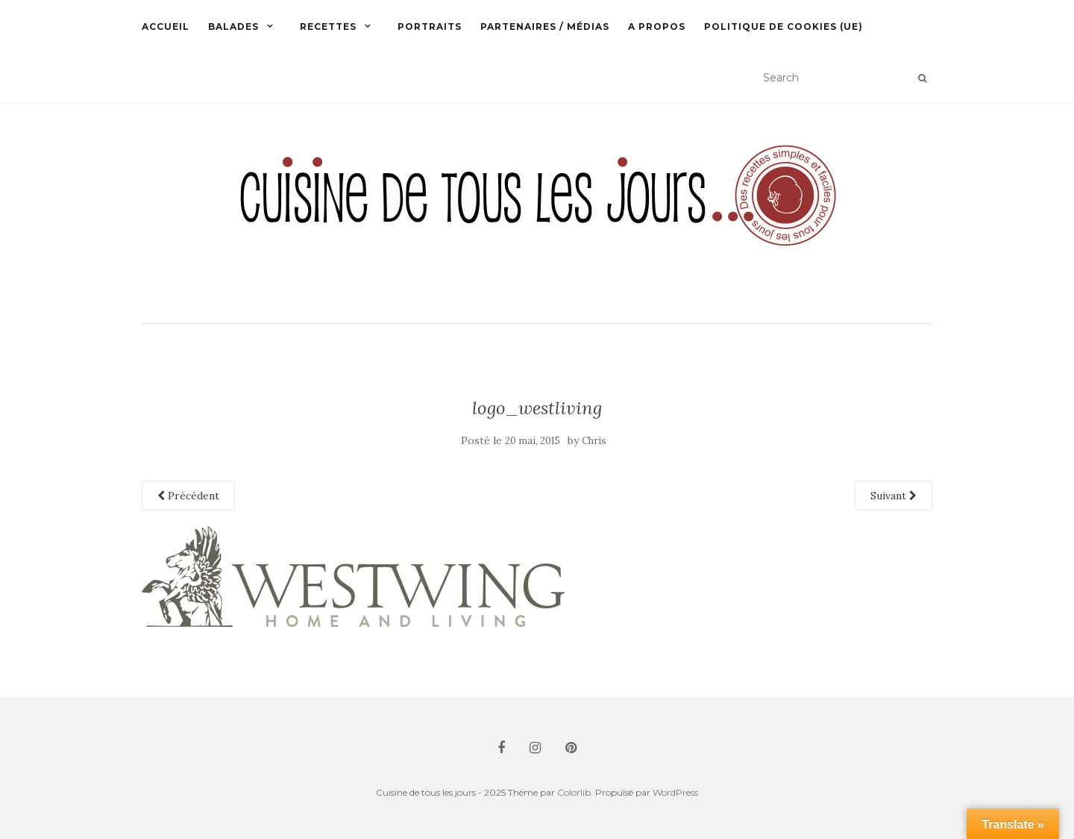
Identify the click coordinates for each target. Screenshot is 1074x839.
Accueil (165, 26)
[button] (537, 215)
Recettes (328, 26)
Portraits (430, 26)
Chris (594, 440)
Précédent (188, 495)
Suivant (893, 495)
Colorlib (574, 792)
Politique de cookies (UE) (783, 26)
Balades (233, 26)
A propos (656, 26)
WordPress (675, 792)
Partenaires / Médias (544, 26)
